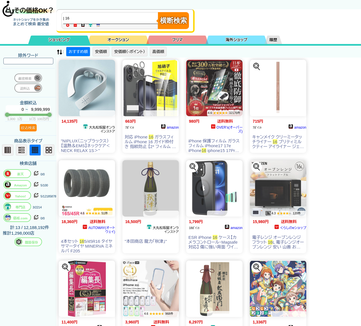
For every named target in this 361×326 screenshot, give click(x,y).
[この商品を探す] (256, 66)
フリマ (177, 40)
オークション (118, 40)
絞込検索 (28, 127)
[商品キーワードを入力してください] (111, 18)
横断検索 (173, 20)
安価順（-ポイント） (129, 51)
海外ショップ (236, 40)
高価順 (158, 51)
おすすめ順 (78, 51)
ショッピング (59, 40)
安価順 (101, 51)
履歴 (273, 40)
